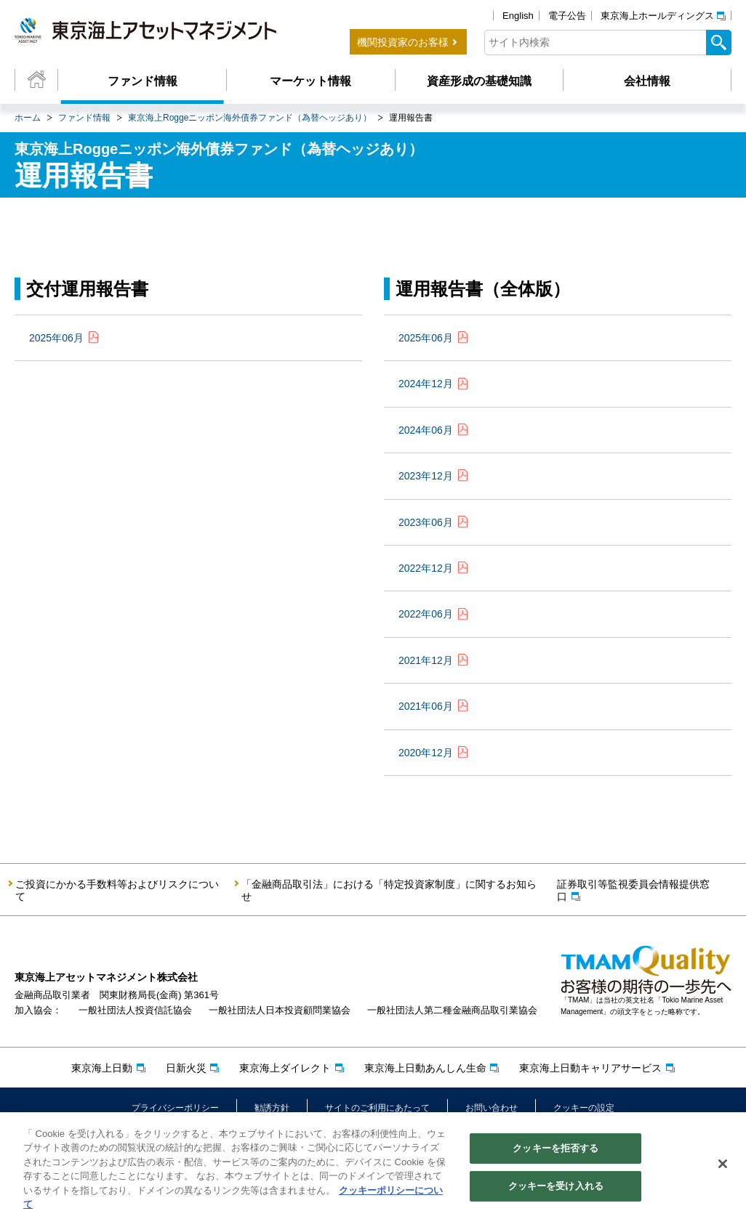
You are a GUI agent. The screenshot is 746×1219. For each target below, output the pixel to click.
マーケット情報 (310, 81)
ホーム (28, 118)
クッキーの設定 (583, 1108)
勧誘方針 (271, 1108)
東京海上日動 (101, 1068)
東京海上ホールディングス (657, 15)
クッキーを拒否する (555, 1150)
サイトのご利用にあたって (377, 1108)
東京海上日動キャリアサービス (590, 1068)
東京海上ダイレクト (285, 1068)
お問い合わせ (491, 1108)
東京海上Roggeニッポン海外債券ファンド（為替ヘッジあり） (250, 118)
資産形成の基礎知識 (479, 81)
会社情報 (647, 81)
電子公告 (567, 15)
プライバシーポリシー (175, 1108)
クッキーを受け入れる (555, 1187)
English (518, 15)
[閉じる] (723, 1166)
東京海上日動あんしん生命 (425, 1068)
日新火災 (186, 1068)
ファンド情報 (142, 81)
